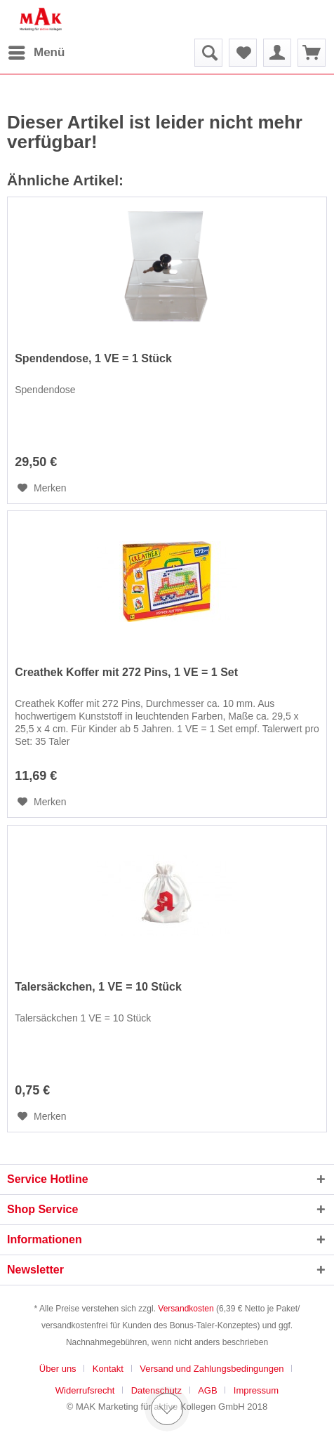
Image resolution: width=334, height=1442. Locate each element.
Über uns (57, 1368)
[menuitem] (36, 53)
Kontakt (108, 1368)
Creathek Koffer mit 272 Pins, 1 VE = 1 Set (126, 672)
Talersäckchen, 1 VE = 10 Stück (98, 987)
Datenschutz (156, 1390)
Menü (36, 50)
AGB (207, 1390)
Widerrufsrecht (85, 1390)
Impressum (256, 1390)
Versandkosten (185, 1309)
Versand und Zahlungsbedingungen (211, 1368)
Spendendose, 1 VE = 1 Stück (93, 358)
